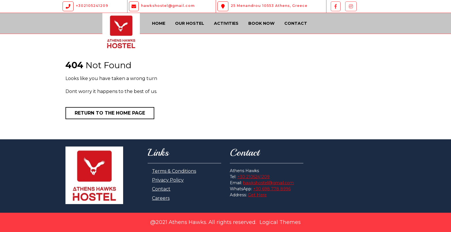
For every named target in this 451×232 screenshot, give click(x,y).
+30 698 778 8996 (272, 188)
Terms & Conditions (174, 171)
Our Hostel (189, 23)
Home (158, 23)
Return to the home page (110, 113)
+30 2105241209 (253, 176)
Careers (161, 198)
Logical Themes (280, 222)
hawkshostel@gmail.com (268, 182)
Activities (226, 23)
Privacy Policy (168, 180)
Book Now (261, 23)
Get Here (257, 194)
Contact (295, 23)
